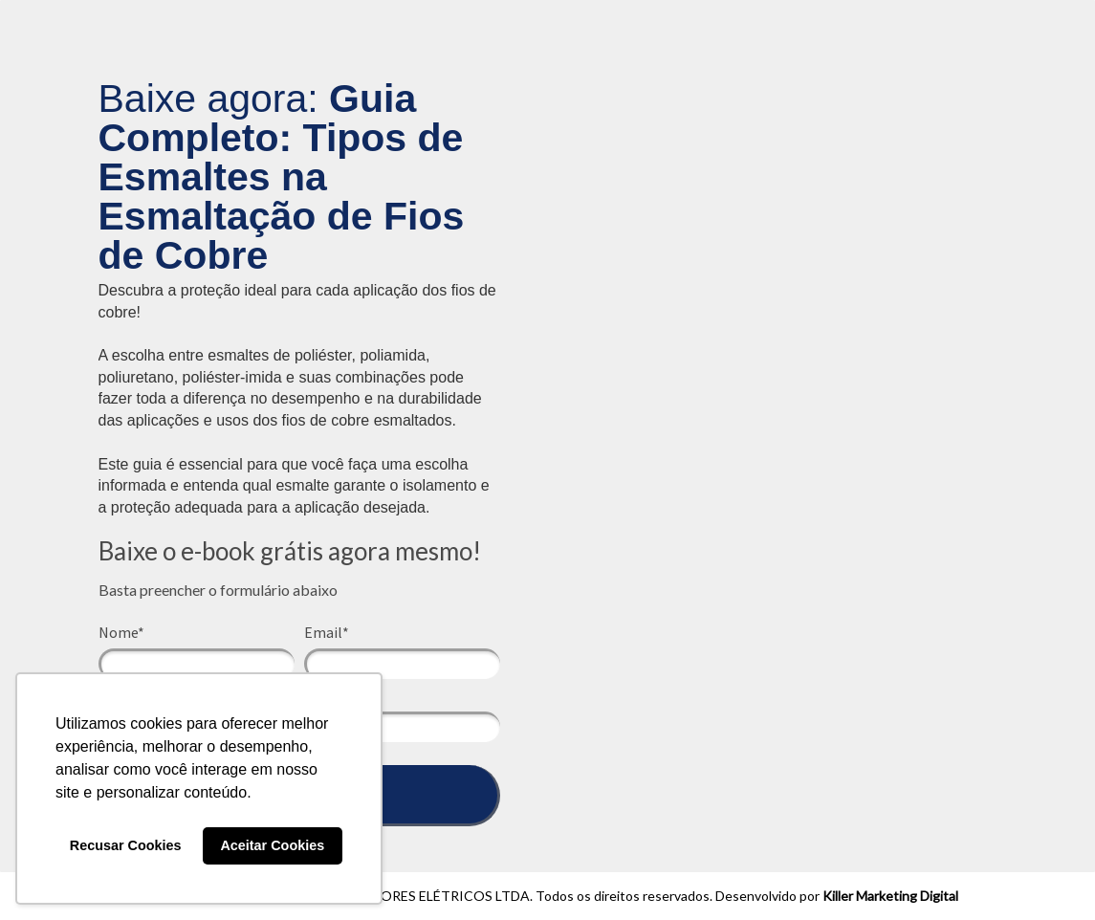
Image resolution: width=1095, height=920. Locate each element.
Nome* (121, 632)
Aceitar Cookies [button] (272, 845)
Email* (326, 632)
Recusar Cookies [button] (126, 845)
